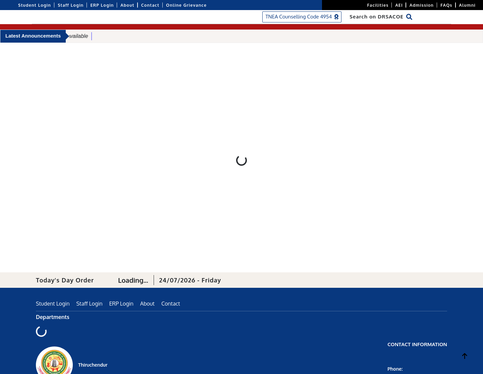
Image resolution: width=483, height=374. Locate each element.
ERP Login (102, 5)
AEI (399, 5)
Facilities (378, 5)
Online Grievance (186, 5)
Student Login (34, 5)
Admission (422, 5)
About (127, 5)
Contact (150, 5)
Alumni (467, 5)
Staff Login (71, 5)
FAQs (446, 5)
